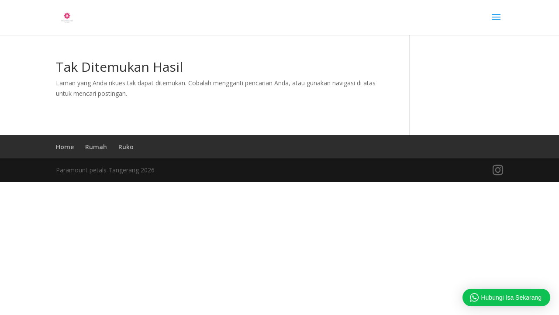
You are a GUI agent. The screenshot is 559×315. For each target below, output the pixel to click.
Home (65, 147)
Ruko (126, 147)
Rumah (96, 147)
